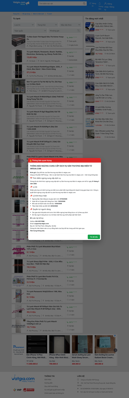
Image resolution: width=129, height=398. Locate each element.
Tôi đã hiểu (94, 237)
